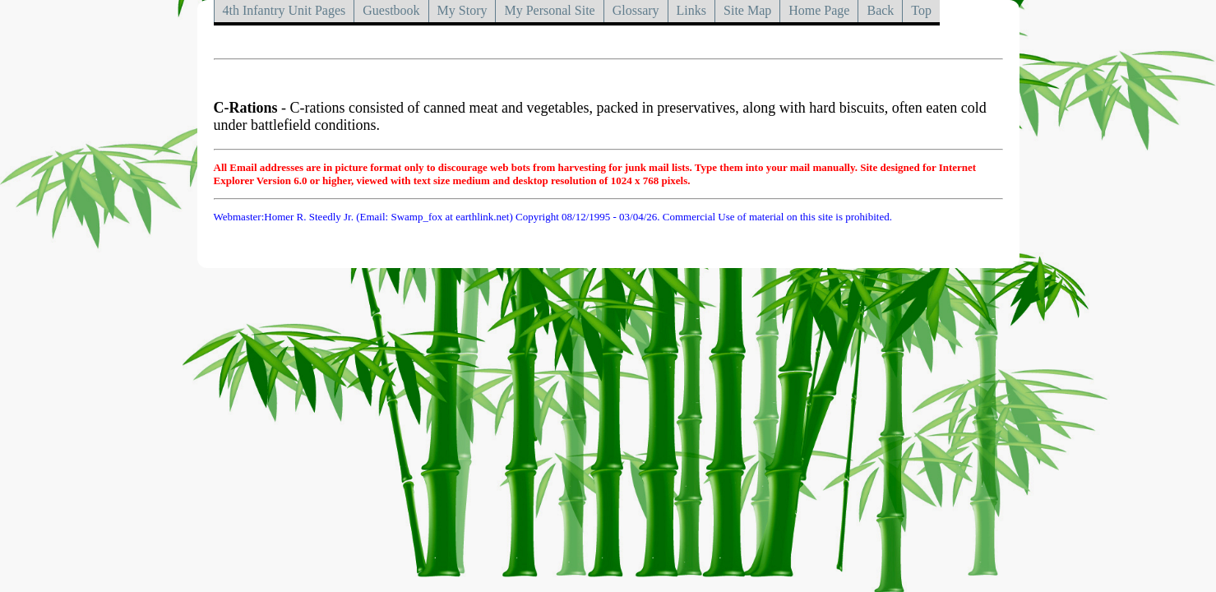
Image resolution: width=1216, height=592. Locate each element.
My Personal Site (549, 10)
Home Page (818, 10)
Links (691, 10)
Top (921, 10)
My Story (462, 10)
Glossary (636, 10)
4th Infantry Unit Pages (284, 10)
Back (880, 10)
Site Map (747, 10)
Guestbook (391, 10)
